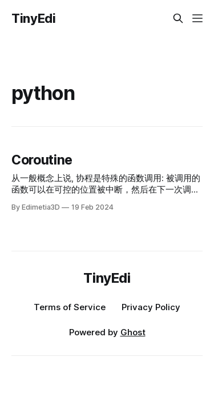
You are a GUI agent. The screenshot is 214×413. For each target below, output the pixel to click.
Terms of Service (70, 307)
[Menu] (197, 18)
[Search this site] (178, 18)
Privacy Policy (151, 307)
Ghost (133, 332)
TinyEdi (33, 18)
